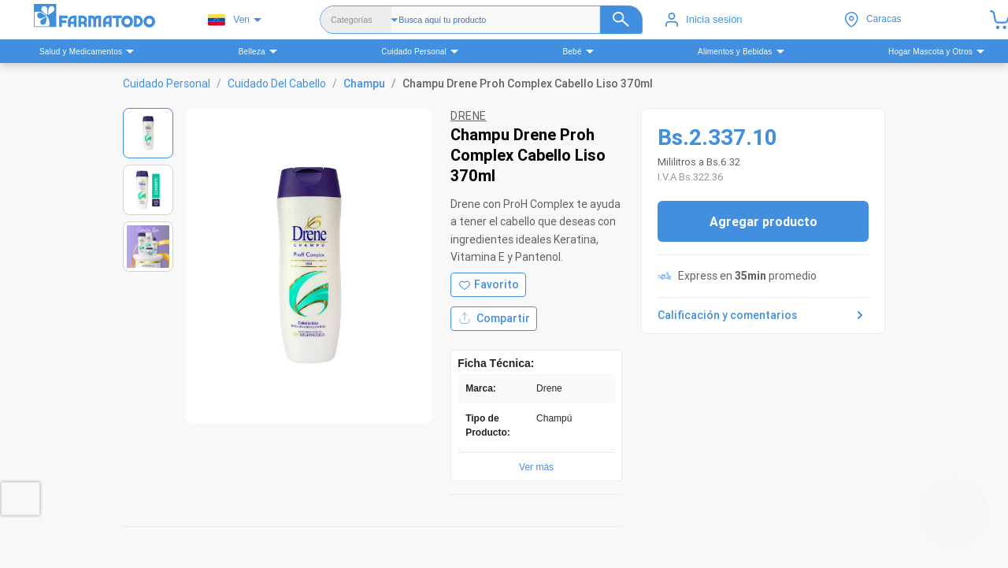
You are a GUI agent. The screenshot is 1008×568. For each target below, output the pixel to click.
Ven (229, 20)
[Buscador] (520, 19)
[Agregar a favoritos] (488, 285)
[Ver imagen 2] (148, 190)
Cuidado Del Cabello (277, 83)
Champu (364, 83)
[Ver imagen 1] (148, 133)
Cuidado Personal (166, 83)
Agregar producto (763, 221)
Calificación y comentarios (763, 315)
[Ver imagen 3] (148, 246)
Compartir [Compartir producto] (494, 318)
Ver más (536, 467)
